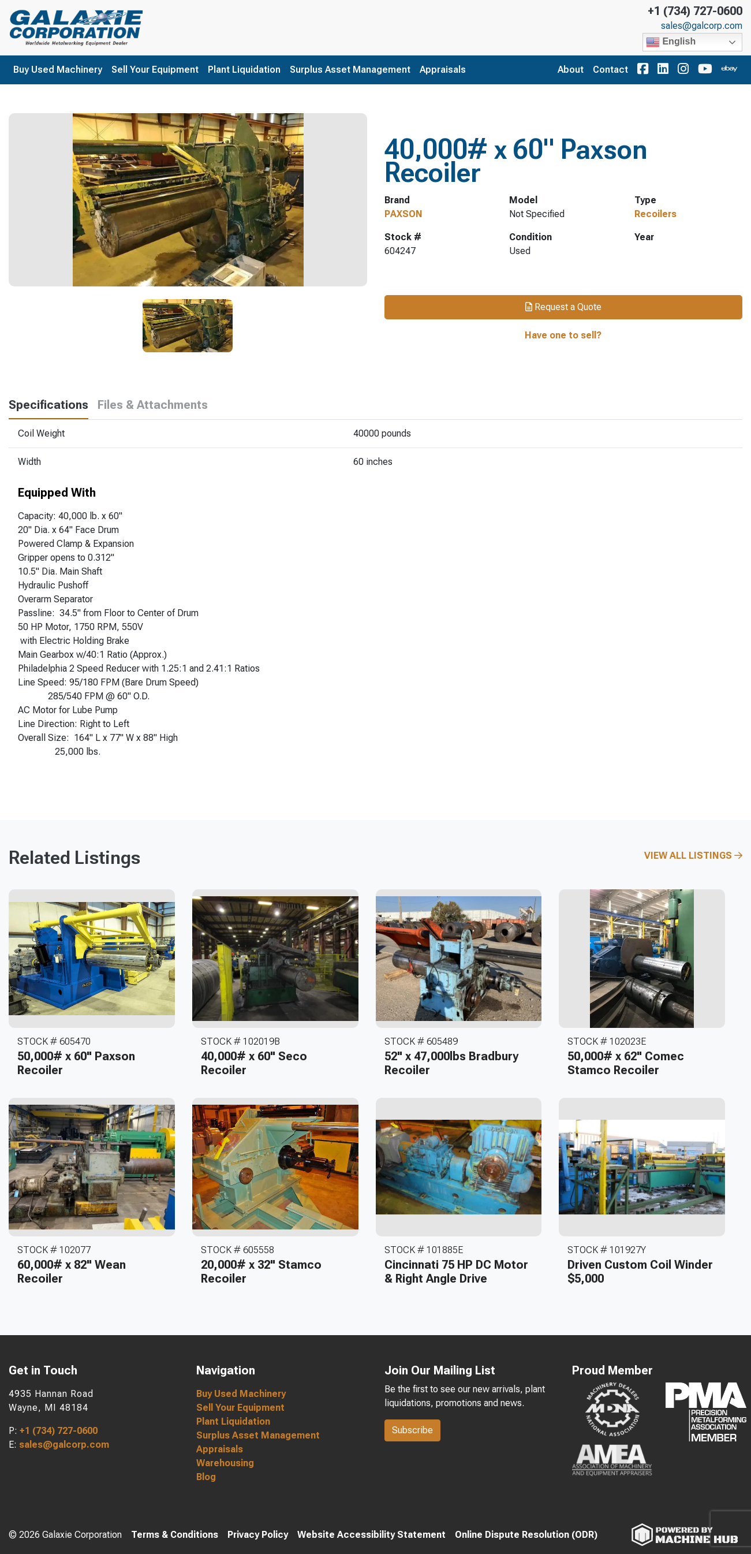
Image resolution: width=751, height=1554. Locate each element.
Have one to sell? (563, 335)
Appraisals (443, 69)
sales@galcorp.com (701, 26)
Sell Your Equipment (155, 69)
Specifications (48, 405)
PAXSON (403, 213)
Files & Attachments (153, 405)
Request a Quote (563, 306)
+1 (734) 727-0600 (695, 11)
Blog (206, 1476)
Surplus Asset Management (350, 69)
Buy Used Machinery (57, 69)
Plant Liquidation (244, 69)
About (571, 69)
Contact (610, 69)
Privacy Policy (257, 1534)
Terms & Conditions (174, 1534)
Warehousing (225, 1463)
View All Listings (693, 855)
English (671, 42)
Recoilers (655, 213)
